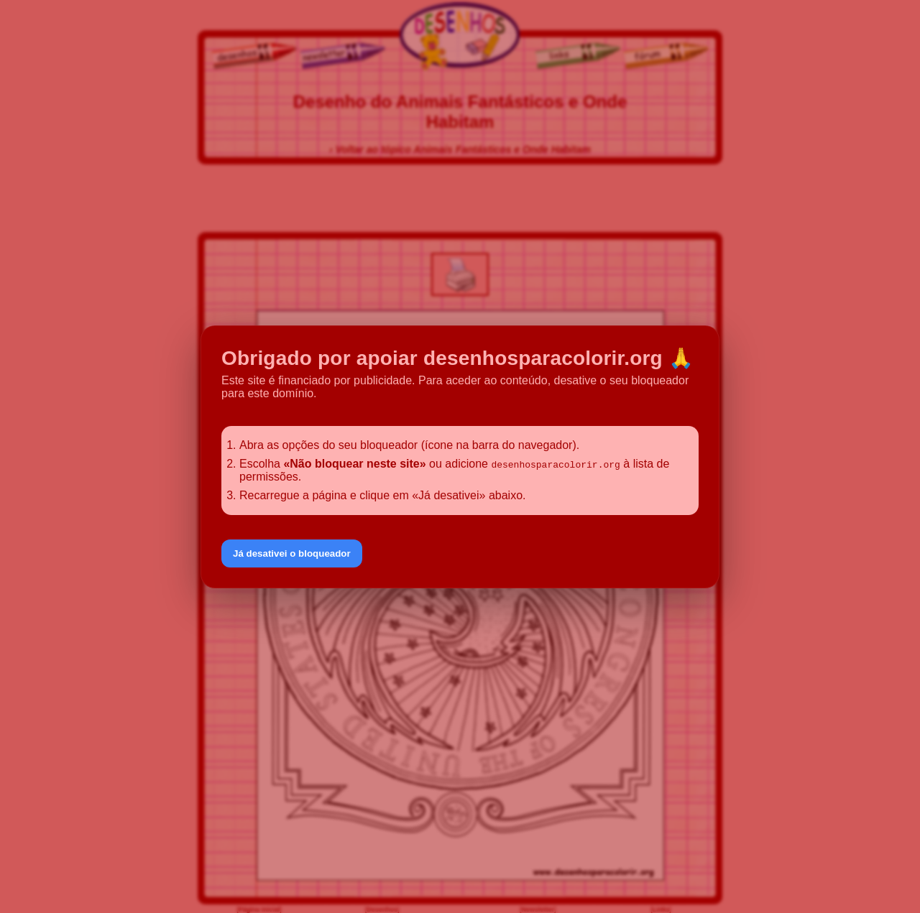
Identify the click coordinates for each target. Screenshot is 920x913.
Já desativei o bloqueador (292, 553)
